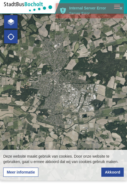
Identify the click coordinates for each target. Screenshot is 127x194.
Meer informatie (21, 172)
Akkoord (112, 172)
